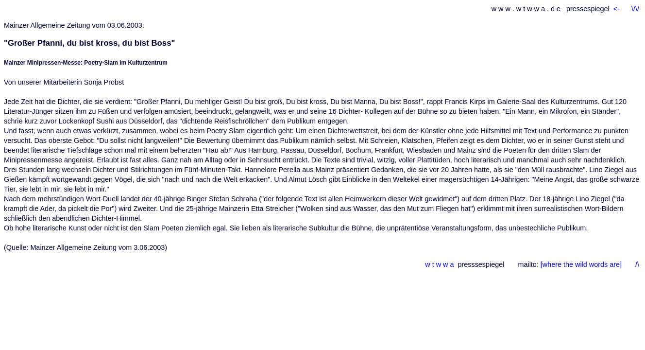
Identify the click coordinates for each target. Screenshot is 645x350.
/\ (637, 264)
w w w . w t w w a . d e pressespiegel (551, 9)
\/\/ (635, 9)
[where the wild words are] (583, 264)
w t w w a (439, 264)
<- (617, 9)
